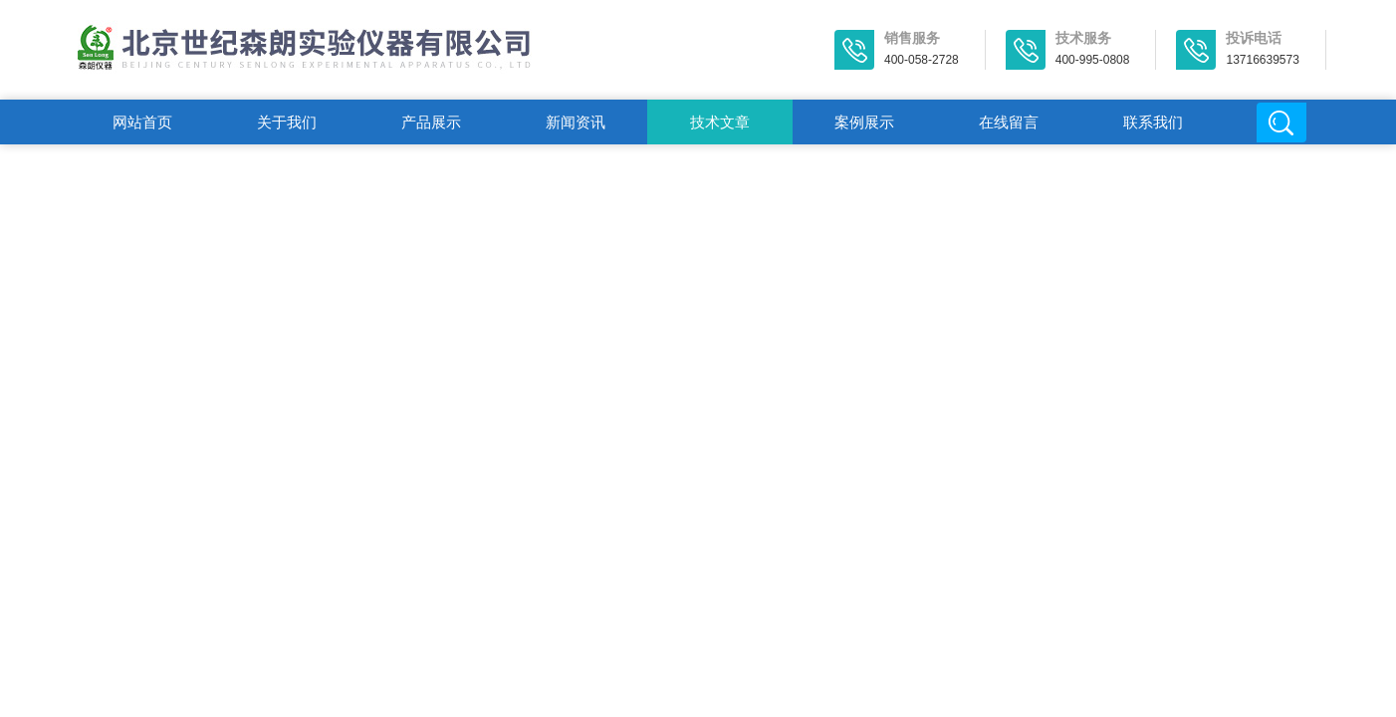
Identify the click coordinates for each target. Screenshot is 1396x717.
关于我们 (287, 122)
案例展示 (864, 122)
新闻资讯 (575, 122)
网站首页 (142, 122)
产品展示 (431, 122)
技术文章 (720, 122)
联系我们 (1153, 122)
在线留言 (1009, 122)
